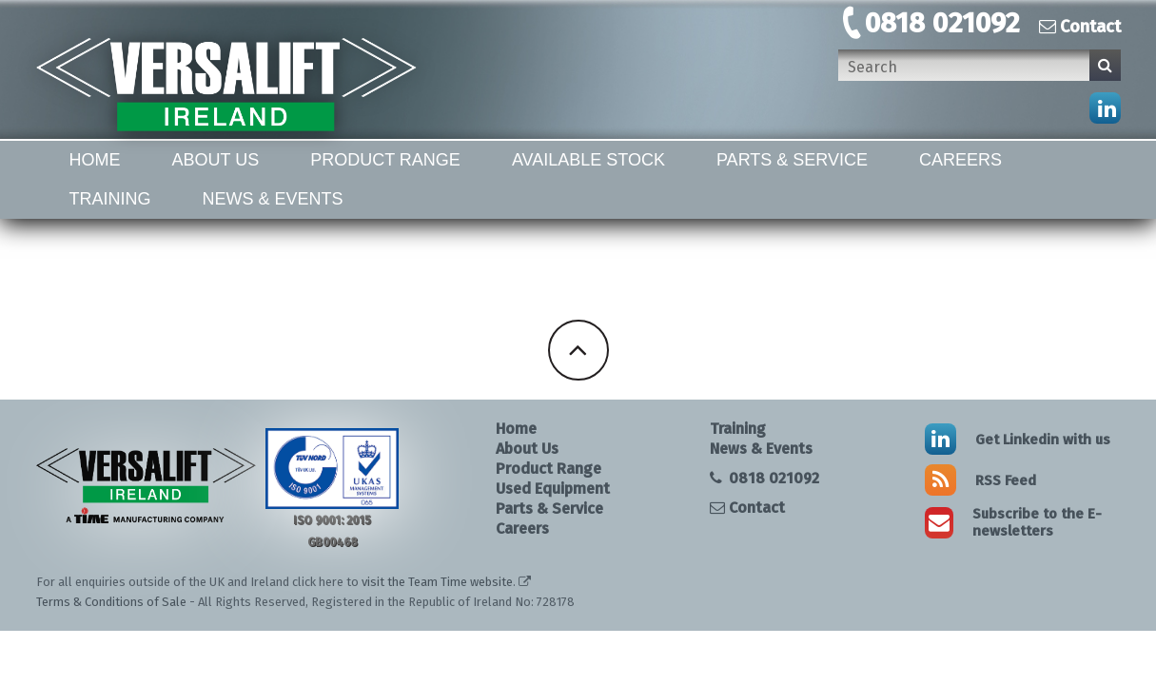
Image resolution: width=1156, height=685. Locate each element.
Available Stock (588, 159)
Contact (1080, 26)
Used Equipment (553, 489)
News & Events (273, 198)
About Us (216, 159)
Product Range (385, 159)
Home (95, 159)
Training (110, 198)
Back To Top (578, 350)
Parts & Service (792, 159)
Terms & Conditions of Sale (111, 602)
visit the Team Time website (437, 582)
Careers (960, 159)
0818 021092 (942, 23)
